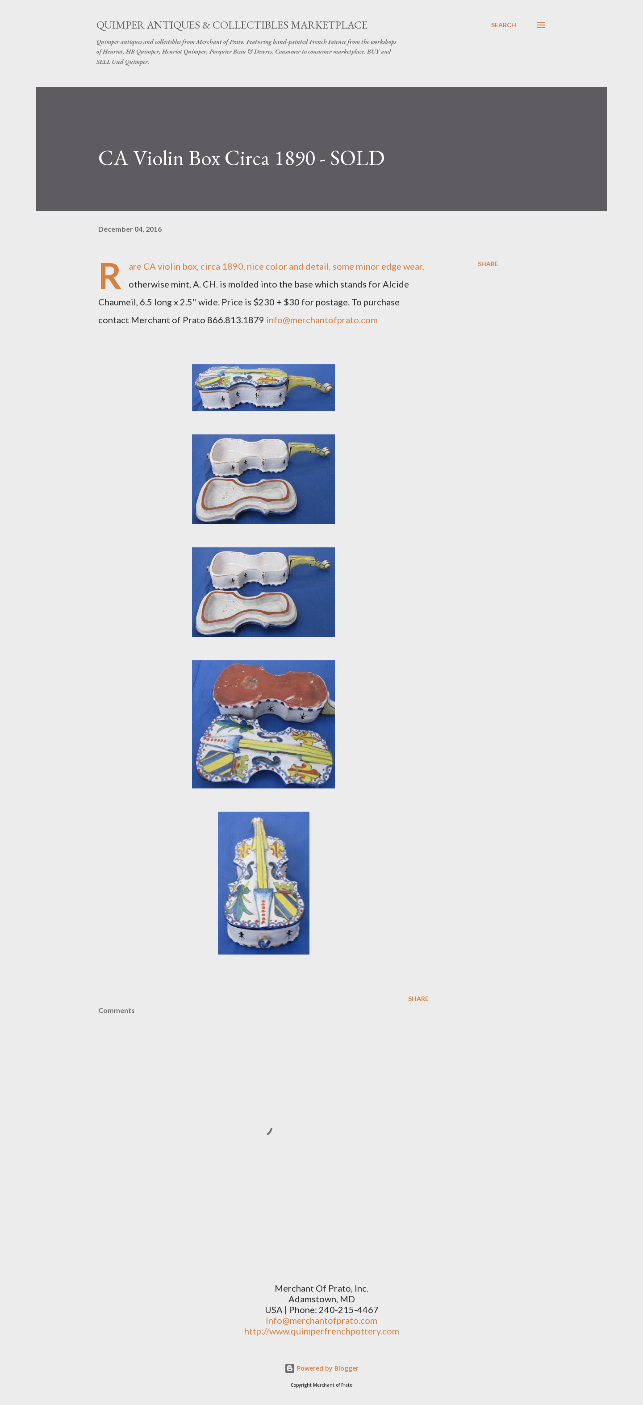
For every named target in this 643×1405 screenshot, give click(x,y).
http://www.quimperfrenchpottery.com (321, 1331)
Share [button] (488, 263)
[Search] (503, 25)
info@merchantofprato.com (322, 319)
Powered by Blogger (321, 1368)
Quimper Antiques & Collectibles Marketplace (231, 25)
